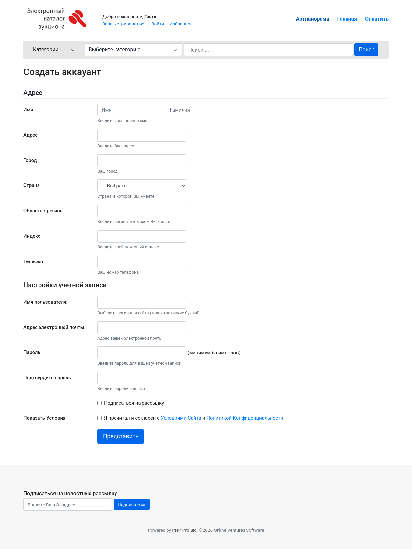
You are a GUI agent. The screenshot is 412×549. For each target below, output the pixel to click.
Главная (347, 19)
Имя (28, 110)
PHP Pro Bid (184, 530)
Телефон (33, 261)
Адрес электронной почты (53, 327)
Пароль (31, 352)
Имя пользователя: (45, 302)
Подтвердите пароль (47, 378)
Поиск (366, 49)
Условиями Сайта (181, 418)
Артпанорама (312, 19)
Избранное (181, 23)
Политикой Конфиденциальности (244, 418)
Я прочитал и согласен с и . (194, 418)
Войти (157, 23)
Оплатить (377, 19)
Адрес (30, 135)
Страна (31, 185)
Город (30, 160)
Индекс (31, 236)
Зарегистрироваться (124, 23)
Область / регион (43, 211)
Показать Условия (44, 418)
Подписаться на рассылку (134, 403)
